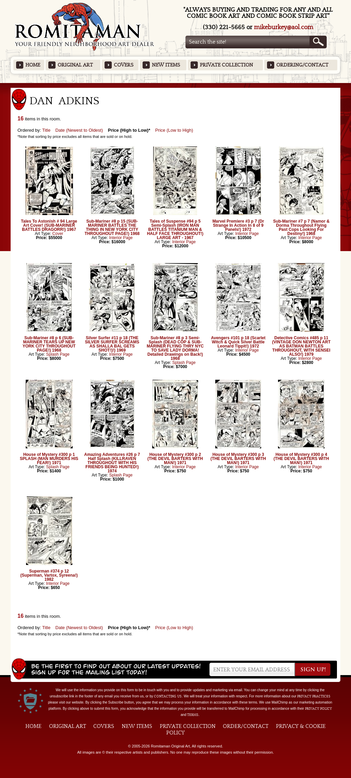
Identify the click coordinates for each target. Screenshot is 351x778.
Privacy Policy (318, 709)
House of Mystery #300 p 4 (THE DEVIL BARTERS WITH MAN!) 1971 (301, 458)
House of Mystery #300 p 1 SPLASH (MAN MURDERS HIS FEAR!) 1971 (49, 458)
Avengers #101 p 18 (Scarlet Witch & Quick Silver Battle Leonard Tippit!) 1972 (238, 342)
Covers (123, 65)
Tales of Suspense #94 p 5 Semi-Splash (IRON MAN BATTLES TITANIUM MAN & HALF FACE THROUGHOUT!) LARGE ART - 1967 (175, 229)
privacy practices (313, 696)
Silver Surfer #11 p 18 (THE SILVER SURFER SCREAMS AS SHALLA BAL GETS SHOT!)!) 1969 (112, 344)
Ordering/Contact (302, 65)
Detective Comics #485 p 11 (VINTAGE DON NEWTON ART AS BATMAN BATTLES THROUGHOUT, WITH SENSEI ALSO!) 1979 (301, 346)
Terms (192, 715)
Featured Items (175, 85)
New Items (166, 65)
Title (46, 130)
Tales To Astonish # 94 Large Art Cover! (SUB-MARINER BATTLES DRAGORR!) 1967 (49, 225)
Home (32, 65)
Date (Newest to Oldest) (79, 130)
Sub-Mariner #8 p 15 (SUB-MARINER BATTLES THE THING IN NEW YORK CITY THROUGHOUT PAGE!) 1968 (112, 227)
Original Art (75, 65)
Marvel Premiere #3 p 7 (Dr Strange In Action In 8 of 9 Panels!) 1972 (238, 225)
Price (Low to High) (174, 130)
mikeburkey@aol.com (283, 27)
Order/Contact (245, 726)
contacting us (168, 696)
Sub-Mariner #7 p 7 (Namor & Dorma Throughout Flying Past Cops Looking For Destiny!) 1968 (301, 227)
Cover (57, 233)
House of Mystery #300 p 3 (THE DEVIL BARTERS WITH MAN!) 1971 (238, 458)
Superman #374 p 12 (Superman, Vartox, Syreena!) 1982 (48, 575)
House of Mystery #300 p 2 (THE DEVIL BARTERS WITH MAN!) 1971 (175, 458)
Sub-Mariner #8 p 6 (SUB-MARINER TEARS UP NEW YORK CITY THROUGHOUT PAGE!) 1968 (49, 344)
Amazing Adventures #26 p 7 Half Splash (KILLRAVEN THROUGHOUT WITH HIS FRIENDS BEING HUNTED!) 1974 (112, 462)
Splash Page (58, 354)
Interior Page (121, 237)
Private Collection (226, 65)
